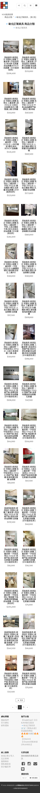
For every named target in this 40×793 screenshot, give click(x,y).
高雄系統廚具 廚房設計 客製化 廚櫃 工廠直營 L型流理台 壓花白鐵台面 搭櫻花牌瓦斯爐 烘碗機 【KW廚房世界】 (11, 638)
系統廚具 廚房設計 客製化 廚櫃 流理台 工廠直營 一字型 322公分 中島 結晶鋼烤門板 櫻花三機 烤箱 (29, 103)
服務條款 (5, 761)
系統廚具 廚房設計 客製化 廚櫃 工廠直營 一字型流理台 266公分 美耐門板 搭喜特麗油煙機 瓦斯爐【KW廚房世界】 (29, 555)
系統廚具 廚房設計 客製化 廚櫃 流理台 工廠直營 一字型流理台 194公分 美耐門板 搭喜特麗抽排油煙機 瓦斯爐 (29, 390)
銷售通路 (5, 725)
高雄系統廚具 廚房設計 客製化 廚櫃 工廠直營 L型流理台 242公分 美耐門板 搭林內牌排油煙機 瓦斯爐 (11, 513)
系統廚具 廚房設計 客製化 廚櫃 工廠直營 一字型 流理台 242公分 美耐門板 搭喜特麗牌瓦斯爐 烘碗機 (29, 678)
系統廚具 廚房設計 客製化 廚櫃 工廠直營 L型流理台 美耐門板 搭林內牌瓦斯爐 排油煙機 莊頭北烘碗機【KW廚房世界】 (28, 348)
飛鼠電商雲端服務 (20, 788)
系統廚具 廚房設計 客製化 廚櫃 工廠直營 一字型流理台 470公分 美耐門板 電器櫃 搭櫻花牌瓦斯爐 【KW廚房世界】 (29, 431)
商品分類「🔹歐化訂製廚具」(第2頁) (20, 17)
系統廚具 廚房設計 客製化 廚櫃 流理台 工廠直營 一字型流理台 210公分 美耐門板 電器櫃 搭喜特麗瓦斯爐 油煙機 (11, 473)
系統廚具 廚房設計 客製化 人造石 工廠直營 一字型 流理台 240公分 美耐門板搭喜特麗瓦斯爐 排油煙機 (29, 472)
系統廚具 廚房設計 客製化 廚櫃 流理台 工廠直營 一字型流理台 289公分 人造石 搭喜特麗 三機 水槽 (11, 347)
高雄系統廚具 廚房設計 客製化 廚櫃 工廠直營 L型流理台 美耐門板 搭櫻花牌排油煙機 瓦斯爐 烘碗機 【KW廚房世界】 (29, 638)
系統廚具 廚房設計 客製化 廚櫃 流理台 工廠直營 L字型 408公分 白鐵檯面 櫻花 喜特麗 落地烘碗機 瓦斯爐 (29, 307)
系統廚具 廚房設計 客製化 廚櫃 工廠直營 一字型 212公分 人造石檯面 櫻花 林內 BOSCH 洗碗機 (11, 143)
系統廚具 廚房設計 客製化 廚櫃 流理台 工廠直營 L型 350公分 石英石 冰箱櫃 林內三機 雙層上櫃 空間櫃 (11, 103)
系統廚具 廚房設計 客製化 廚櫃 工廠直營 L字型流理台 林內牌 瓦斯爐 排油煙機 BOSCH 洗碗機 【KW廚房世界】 (11, 63)
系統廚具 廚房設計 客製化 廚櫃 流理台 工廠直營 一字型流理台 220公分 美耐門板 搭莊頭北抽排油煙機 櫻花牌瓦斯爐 (11, 431)
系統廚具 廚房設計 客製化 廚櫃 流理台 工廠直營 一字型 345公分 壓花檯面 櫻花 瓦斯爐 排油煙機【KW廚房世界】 (11, 185)
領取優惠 (34, 778)
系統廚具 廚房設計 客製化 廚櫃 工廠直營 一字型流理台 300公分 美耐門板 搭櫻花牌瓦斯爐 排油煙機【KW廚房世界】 (11, 390)
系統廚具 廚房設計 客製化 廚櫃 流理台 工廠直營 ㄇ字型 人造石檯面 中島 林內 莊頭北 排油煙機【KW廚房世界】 (11, 226)
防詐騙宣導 (6, 766)
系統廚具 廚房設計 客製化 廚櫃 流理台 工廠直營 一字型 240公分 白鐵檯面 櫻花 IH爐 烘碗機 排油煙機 (29, 225)
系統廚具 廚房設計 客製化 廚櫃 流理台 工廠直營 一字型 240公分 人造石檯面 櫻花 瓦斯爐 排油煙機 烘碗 (29, 144)
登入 (12, 756)
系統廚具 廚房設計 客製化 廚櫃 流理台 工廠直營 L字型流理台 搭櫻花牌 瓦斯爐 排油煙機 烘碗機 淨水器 (29, 62)
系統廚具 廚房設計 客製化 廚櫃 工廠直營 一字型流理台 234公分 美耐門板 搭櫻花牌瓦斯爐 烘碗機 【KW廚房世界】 (29, 514)
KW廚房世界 (7, 14)
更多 (20, 700)
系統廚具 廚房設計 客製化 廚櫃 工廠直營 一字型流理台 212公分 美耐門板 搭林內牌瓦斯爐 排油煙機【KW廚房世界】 (11, 555)
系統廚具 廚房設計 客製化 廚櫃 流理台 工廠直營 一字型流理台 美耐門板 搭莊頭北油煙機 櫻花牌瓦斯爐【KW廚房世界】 (11, 680)
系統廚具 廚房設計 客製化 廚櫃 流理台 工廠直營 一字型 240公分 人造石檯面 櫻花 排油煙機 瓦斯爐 (11, 306)
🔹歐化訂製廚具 (28, 725)
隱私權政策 (6, 764)
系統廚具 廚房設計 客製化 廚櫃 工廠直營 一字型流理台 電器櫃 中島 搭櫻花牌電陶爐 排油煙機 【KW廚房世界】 (11, 597)
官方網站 (5, 722)
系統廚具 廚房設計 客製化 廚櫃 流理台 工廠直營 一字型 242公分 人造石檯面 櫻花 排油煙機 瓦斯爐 (29, 267)
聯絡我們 (5, 720)
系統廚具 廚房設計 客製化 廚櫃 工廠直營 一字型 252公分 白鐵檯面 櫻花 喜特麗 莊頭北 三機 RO (11, 267)
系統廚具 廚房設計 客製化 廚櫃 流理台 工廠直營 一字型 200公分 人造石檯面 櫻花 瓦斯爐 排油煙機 (29, 184)
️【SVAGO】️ (26, 739)
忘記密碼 (5, 758)
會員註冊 (5, 756)
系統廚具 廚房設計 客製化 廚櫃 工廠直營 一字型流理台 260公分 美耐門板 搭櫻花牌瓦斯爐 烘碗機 (29, 596)
